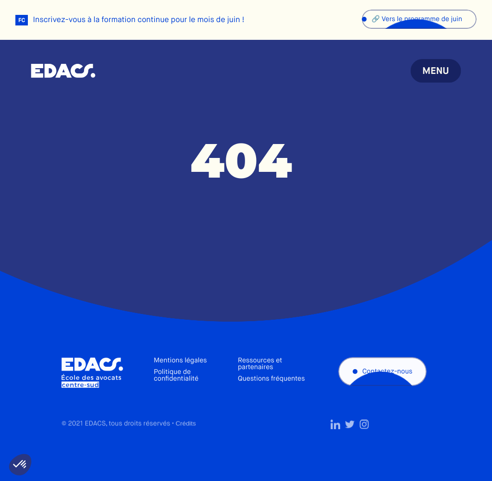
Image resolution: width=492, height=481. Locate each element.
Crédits (185, 438)
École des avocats (63, 71)
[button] (20, 464)
